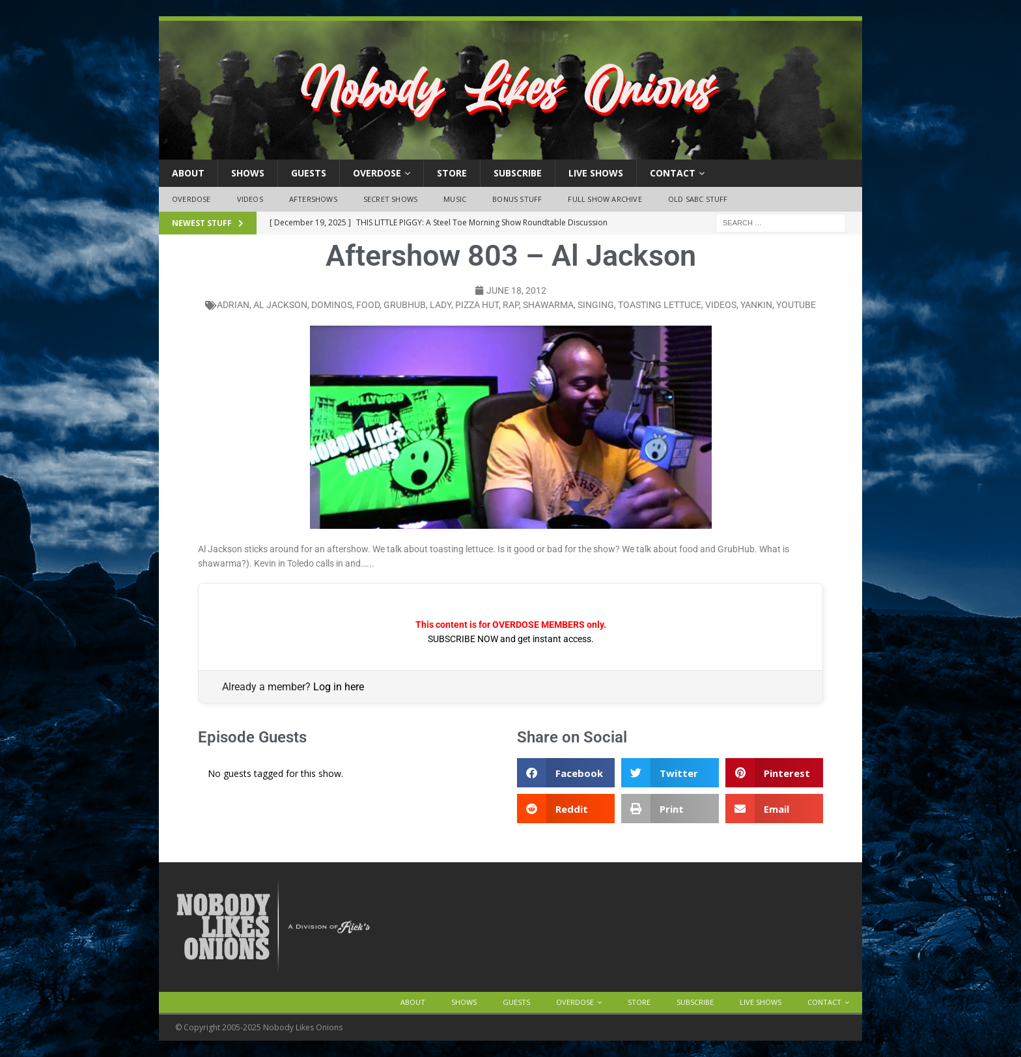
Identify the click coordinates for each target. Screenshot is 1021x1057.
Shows (247, 173)
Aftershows (313, 199)
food (368, 305)
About (188, 173)
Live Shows (595, 173)
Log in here (338, 687)
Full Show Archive (604, 199)
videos (720, 305)
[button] (566, 772)
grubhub (405, 305)
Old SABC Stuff (698, 199)
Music (454, 199)
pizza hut (477, 305)
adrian (233, 305)
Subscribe (518, 173)
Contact (672, 173)
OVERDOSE (377, 173)
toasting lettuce (659, 305)
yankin (756, 305)
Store (452, 173)
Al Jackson (280, 305)
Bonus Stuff (517, 199)
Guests (308, 173)
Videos (250, 199)
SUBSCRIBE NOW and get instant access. (511, 639)
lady (440, 305)
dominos (331, 305)
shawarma (548, 305)
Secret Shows (390, 199)
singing (596, 305)
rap (511, 305)
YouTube (796, 305)
